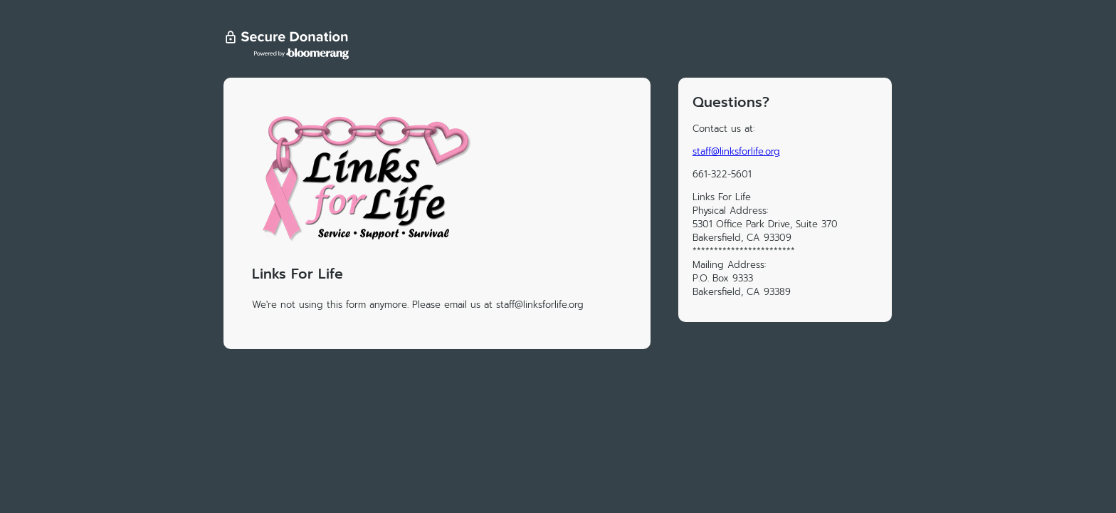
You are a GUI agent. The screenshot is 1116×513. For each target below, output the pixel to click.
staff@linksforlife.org (736, 151)
